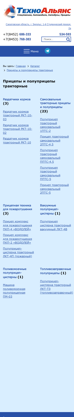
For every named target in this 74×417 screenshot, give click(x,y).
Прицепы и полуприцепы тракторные (30, 70)
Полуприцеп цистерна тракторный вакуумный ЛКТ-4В (55, 225)
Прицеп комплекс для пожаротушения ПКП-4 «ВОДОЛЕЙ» (17, 225)
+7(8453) (17, 39)
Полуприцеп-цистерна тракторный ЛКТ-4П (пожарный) (18, 252)
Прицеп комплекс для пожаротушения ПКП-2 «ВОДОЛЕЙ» (17, 238)
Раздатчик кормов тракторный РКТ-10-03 (17, 115)
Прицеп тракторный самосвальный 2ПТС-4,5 (54, 140)
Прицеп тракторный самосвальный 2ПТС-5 (54, 188)
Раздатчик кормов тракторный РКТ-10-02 (17, 128)
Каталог (35, 66)
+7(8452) (17, 34)
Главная (21, 66)
